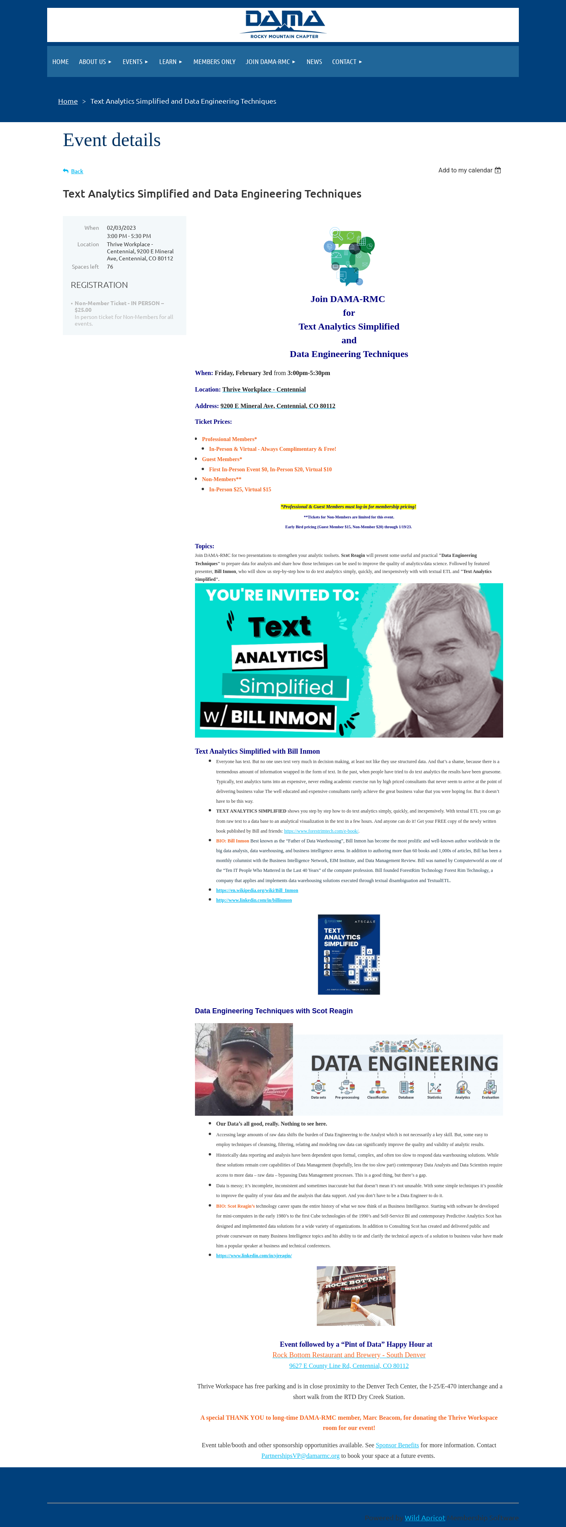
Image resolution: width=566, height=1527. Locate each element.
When (92, 227)
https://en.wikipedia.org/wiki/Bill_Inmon (257, 890)
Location (88, 243)
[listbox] (470, 170)
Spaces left (85, 266)
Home (68, 101)
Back (77, 171)
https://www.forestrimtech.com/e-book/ (321, 831)
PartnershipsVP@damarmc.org (300, 1455)
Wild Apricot (425, 1517)
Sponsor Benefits (397, 1445)
